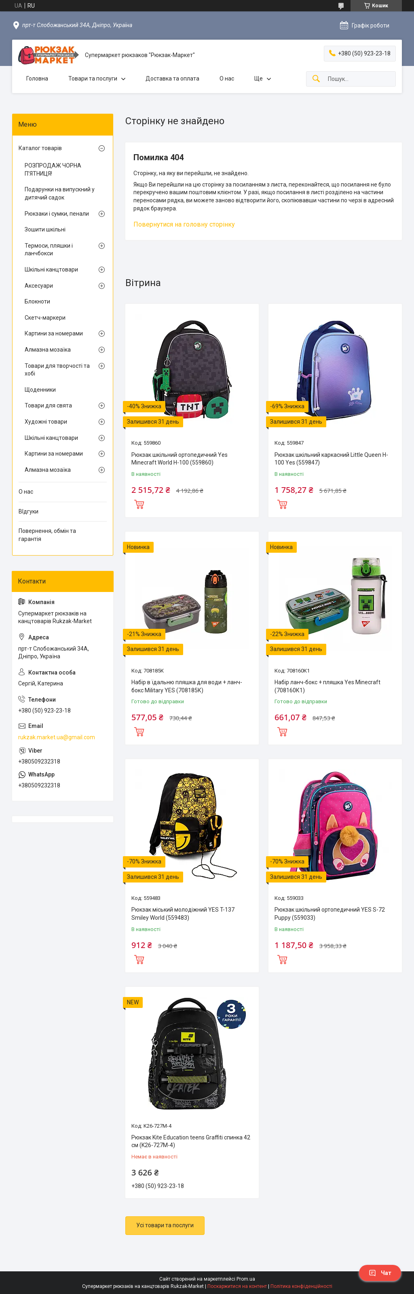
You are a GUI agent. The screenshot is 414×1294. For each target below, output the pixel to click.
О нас (227, 78)
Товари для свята (48, 405)
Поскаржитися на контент (237, 1286)
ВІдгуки (28, 511)
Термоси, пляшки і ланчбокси (49, 249)
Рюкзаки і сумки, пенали (57, 213)
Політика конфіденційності (301, 1286)
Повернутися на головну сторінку (184, 224)
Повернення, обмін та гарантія (47, 535)
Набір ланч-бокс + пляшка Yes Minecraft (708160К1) (327, 686)
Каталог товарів (40, 148)
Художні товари (46, 421)
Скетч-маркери (45, 317)
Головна (37, 78)
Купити (139, 503)
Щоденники (40, 389)
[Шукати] (316, 79)
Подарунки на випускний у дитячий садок (60, 193)
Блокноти (37, 301)
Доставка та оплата (172, 78)
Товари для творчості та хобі (57, 370)
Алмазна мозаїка (48, 349)
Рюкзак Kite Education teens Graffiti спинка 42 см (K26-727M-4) (190, 1141)
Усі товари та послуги (165, 1225)
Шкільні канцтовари (51, 269)
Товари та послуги (92, 78)
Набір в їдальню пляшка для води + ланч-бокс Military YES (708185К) (186, 686)
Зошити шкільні (45, 229)
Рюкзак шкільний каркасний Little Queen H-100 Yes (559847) (331, 459)
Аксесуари (39, 285)
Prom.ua (246, 1279)
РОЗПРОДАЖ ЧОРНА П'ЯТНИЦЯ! (53, 169)
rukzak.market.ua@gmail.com (56, 737)
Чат (380, 1273)
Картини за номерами (54, 333)
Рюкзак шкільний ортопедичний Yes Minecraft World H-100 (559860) (179, 459)
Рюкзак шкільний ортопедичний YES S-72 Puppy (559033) (330, 913)
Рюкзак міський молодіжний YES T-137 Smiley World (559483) (182, 913)
